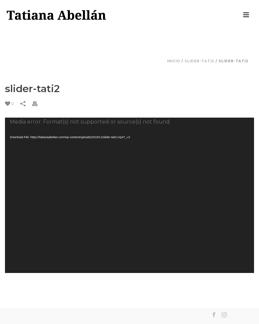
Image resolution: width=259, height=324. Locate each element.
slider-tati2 (199, 61)
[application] (129, 195)
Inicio (173, 61)
